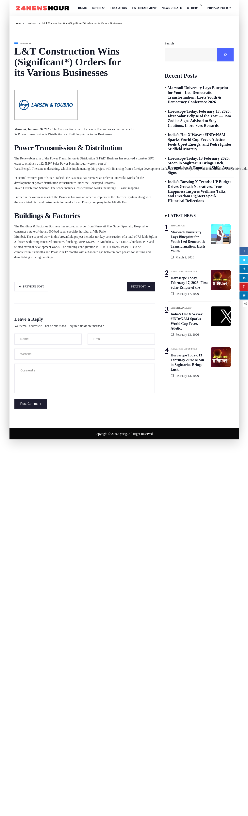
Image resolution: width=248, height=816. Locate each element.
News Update (172, 8)
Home (82, 8)
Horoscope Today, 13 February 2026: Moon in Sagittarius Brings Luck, (187, 362)
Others (192, 8)
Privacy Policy (219, 8)
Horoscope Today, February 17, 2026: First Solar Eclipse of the (189, 282)
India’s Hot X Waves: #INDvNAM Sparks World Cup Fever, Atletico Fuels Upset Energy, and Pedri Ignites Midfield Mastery (199, 142)
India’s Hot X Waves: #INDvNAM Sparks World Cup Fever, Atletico (187, 321)
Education (118, 8)
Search (169, 43)
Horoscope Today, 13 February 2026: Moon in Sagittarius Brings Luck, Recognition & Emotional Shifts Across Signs (201, 165)
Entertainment (144, 8)
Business (98, 8)
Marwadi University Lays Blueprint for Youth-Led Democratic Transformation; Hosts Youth (188, 241)
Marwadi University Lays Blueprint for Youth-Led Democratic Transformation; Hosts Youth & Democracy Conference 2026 (198, 95)
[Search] (225, 54)
